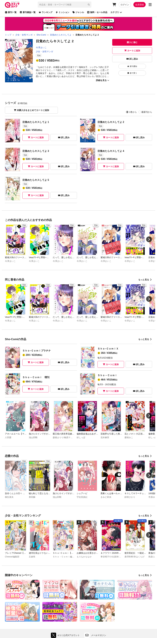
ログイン (125, 4)
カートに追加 (132, 50)
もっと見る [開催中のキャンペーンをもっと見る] (145, 575)
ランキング (45, 12)
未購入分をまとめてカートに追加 (31, 110)
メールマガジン (95, 635)
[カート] (114, 5)
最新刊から (146, 112)
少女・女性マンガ (44, 51)
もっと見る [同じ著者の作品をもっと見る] (145, 279)
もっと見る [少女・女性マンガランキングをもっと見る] (145, 515)
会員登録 (139, 4)
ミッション (62, 12)
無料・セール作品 (97, 12)
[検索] (88, 5)
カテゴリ (116, 12)
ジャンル (78, 12)
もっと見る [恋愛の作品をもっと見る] (145, 456)
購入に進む (132, 42)
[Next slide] (149, 239)
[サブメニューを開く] (150, 5)
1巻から (133, 112)
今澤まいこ (41, 47)
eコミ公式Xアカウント (66, 635)
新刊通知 (132, 66)
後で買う (132, 73)
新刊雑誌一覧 (28, 12)
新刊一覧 (11, 12)
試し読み (132, 59)
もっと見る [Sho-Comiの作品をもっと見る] (145, 339)
